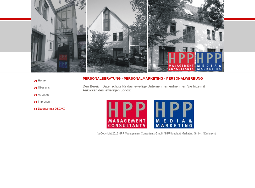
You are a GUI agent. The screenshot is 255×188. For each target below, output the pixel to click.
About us (43, 94)
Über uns (44, 87)
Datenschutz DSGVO (51, 108)
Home (42, 80)
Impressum (45, 101)
